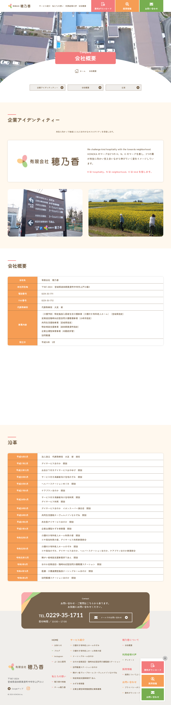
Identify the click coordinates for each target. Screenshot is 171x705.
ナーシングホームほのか (83, 656)
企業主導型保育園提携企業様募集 (87, 689)
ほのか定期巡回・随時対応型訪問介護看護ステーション (96, 661)
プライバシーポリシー (134, 687)
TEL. (60, 615)
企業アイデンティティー (47, 87)
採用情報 (127, 669)
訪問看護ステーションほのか (85, 667)
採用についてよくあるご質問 (137, 674)
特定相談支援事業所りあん (84, 678)
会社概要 (82, 6)
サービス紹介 (44, 6)
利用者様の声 (71, 6)
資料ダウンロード (132, 692)
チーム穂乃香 (60, 687)
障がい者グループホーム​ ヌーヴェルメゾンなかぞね (95, 672)
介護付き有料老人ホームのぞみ (86, 645)
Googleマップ (17, 688)
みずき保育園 (78, 683)
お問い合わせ (129, 682)
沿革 (123, 87)
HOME (55, 640)
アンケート (129, 659)
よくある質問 (60, 661)
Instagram (58, 656)
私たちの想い (58, 6)
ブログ (57, 650)
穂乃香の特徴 (60, 681)
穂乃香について (130, 640)
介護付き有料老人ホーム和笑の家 (87, 650)
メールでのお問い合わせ (111, 617)
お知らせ (58, 645)
